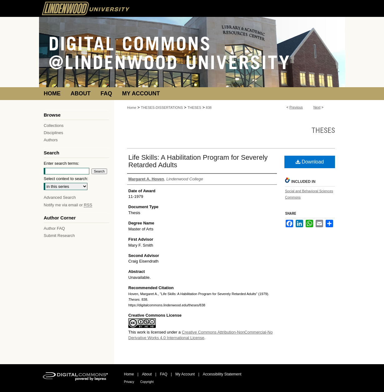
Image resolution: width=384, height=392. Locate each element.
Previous (296, 107)
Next (317, 107)
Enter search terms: (61, 163)
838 (208, 107)
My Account (185, 374)
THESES (194, 107)
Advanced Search (60, 197)
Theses (323, 130)
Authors (51, 140)
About (147, 374)
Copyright (147, 382)
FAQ (163, 374)
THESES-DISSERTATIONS (162, 107)
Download (310, 161)
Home (131, 107)
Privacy (129, 382)
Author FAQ (54, 228)
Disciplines (53, 132)
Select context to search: (66, 178)
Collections (54, 125)
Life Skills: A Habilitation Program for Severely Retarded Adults (198, 161)
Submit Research (59, 235)
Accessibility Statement (222, 374)
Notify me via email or (68, 205)
